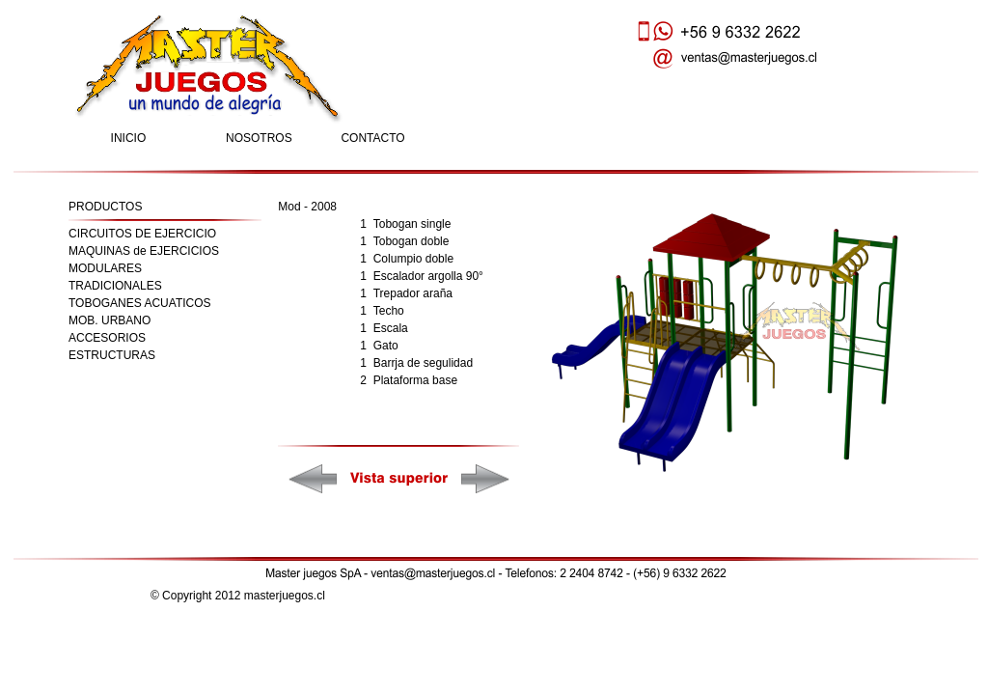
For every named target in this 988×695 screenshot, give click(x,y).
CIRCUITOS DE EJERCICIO (142, 233)
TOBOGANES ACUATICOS (140, 303)
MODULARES (105, 268)
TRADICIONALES (115, 285)
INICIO (129, 138)
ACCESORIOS (107, 338)
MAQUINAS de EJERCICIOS (144, 251)
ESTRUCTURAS (112, 355)
